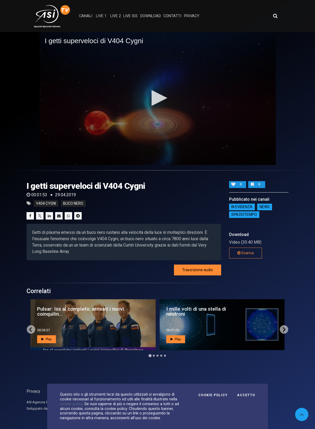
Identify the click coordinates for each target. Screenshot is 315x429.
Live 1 (101, 16)
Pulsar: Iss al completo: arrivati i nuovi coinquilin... (80, 311)
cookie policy (71, 404)
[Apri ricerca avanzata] (275, 15)
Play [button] (46, 339)
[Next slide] (284, 329)
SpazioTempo (244, 215)
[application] (158, 98)
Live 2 (115, 16)
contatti (172, 16)
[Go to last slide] (31, 329)
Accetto (246, 395)
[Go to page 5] (165, 356)
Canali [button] (85, 16)
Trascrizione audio (197, 270)
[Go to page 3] (157, 356)
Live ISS (130, 16)
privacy (191, 16)
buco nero (73, 203)
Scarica (245, 253)
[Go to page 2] (154, 356)
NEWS (265, 207)
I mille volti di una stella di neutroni (196, 311)
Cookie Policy (213, 395)
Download (150, 16)
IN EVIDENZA (241, 207)
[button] (157, 98)
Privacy (33, 391)
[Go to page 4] (161, 356)
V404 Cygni (46, 203)
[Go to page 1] (149, 355)
